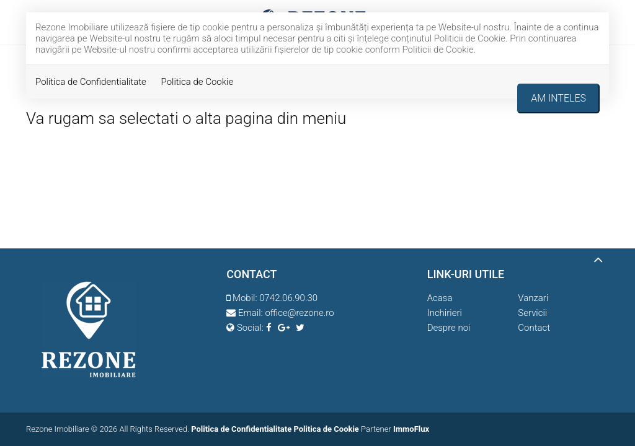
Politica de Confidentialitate (90, 81)
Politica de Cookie (197, 81)
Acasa (440, 298)
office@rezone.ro (299, 312)
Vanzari (533, 298)
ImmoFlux (411, 429)
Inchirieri (444, 312)
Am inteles (558, 98)
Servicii (532, 312)
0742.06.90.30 (288, 298)
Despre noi (449, 327)
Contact (534, 327)
